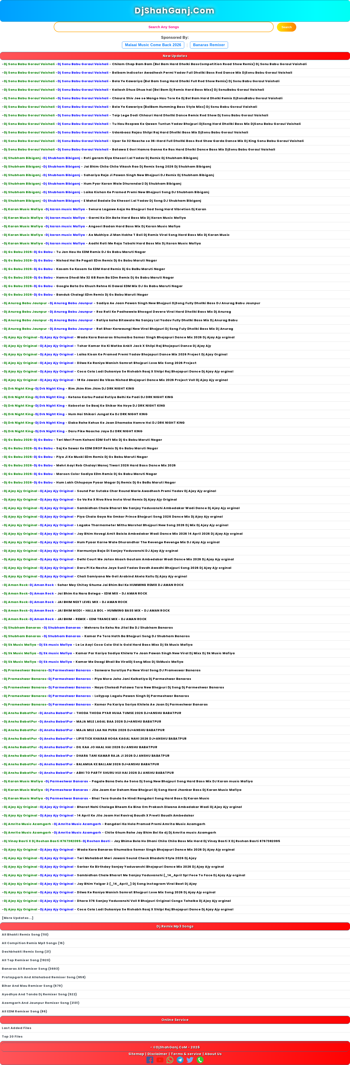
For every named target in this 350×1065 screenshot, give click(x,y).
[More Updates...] (18, 918)
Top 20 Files (12, 1036)
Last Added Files (16, 1028)
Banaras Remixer (209, 45)
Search (287, 27)
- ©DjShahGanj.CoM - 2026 (175, 1047)
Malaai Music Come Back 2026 (153, 45)
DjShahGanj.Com (175, 11)
